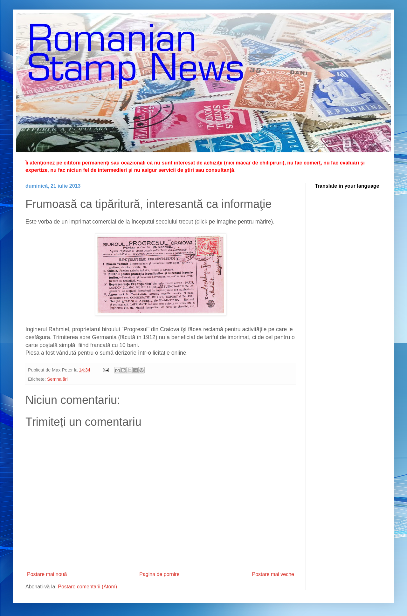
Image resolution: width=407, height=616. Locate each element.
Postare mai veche (273, 574)
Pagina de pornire (159, 574)
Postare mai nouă (47, 574)
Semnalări (57, 379)
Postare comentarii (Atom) (87, 586)
